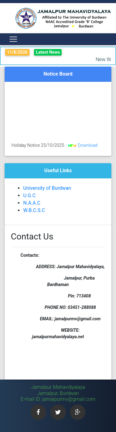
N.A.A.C (31, 203)
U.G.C (29, 195)
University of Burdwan (47, 188)
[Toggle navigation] (13, 39)
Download (87, 146)
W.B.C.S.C (34, 210)
